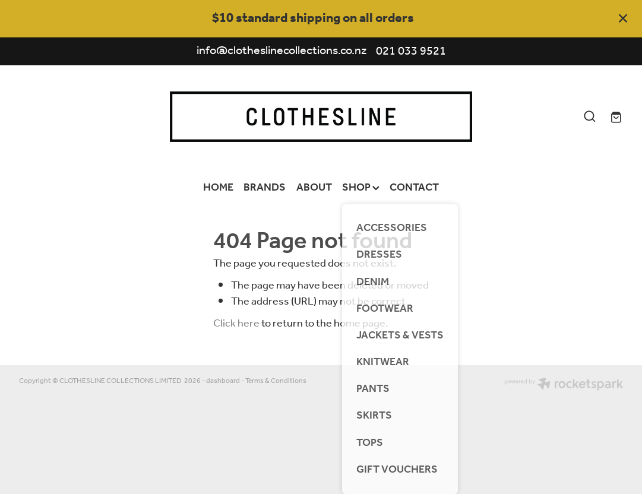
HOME (218, 188)
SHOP (360, 188)
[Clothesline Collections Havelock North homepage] (321, 116)
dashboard (223, 381)
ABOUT (314, 188)
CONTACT (414, 188)
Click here (236, 324)
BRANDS (264, 188)
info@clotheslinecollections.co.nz (282, 51)
